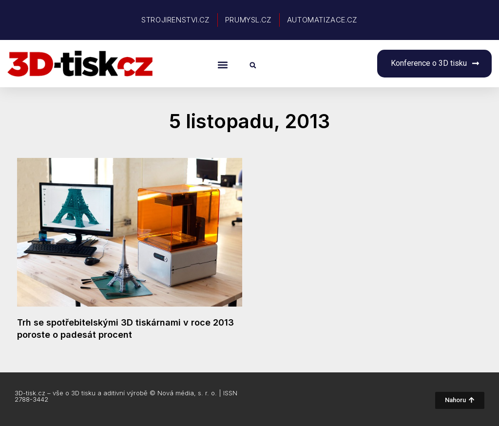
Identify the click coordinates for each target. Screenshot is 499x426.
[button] (222, 65)
